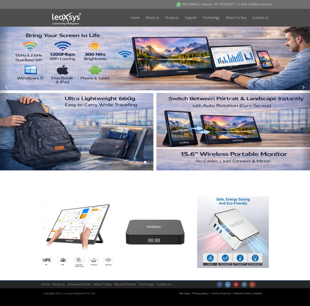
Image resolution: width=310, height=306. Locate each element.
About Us (152, 18)
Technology (211, 18)
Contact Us (260, 17)
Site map (184, 293)
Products (172, 18)
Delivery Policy (243, 293)
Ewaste (258, 293)
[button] (4, 85)
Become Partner (125, 284)
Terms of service (221, 293)
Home (135, 17)
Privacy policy (200, 293)
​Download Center (79, 284)
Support (190, 18)
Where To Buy (236, 17)
